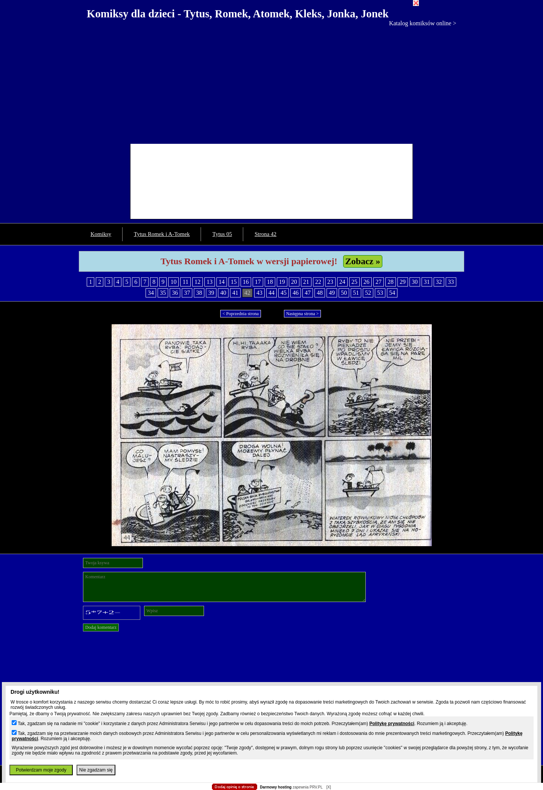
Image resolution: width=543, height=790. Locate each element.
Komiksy (100, 234)
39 (211, 293)
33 (451, 282)
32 (439, 282)
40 (223, 293)
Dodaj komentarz (101, 627)
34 (151, 293)
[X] (328, 787)
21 (306, 282)
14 (222, 282)
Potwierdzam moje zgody (41, 770)
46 (296, 293)
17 (258, 282)
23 (330, 282)
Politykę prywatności (391, 723)
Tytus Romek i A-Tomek (162, 234)
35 (163, 293)
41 (235, 293)
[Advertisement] (271, 83)
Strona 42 (265, 234)
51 (356, 293)
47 (308, 293)
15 (234, 282)
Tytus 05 (222, 234)
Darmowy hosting (275, 787)
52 (368, 293)
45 (284, 293)
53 (380, 293)
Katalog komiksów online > (422, 23)
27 (379, 282)
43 (259, 293)
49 (332, 293)
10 (173, 282)
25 (354, 282)
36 (175, 293)
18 (270, 282)
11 (185, 282)
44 (271, 293)
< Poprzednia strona (240, 313)
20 (294, 282)
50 (344, 293)
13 (210, 282)
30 (415, 282)
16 (246, 282)
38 (199, 293)
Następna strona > (302, 313)
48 (320, 293)
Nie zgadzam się (96, 770)
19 (282, 282)
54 (392, 293)
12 (198, 282)
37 (187, 293)
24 (342, 282)
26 (367, 282)
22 (318, 282)
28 (391, 282)
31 (427, 282)
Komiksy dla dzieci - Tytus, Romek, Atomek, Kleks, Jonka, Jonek (238, 14)
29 (403, 282)
